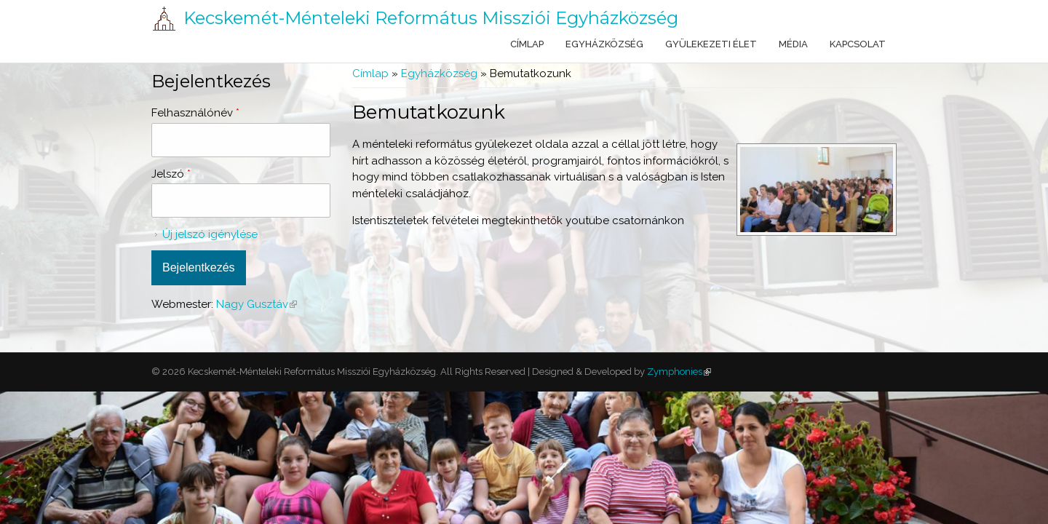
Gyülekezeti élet (711, 44)
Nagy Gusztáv (256, 304)
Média (793, 44)
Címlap (527, 44)
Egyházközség (604, 44)
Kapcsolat (858, 44)
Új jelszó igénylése (210, 234)
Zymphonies (678, 371)
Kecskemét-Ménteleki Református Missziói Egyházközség (430, 17)
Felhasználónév (195, 112)
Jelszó (171, 173)
